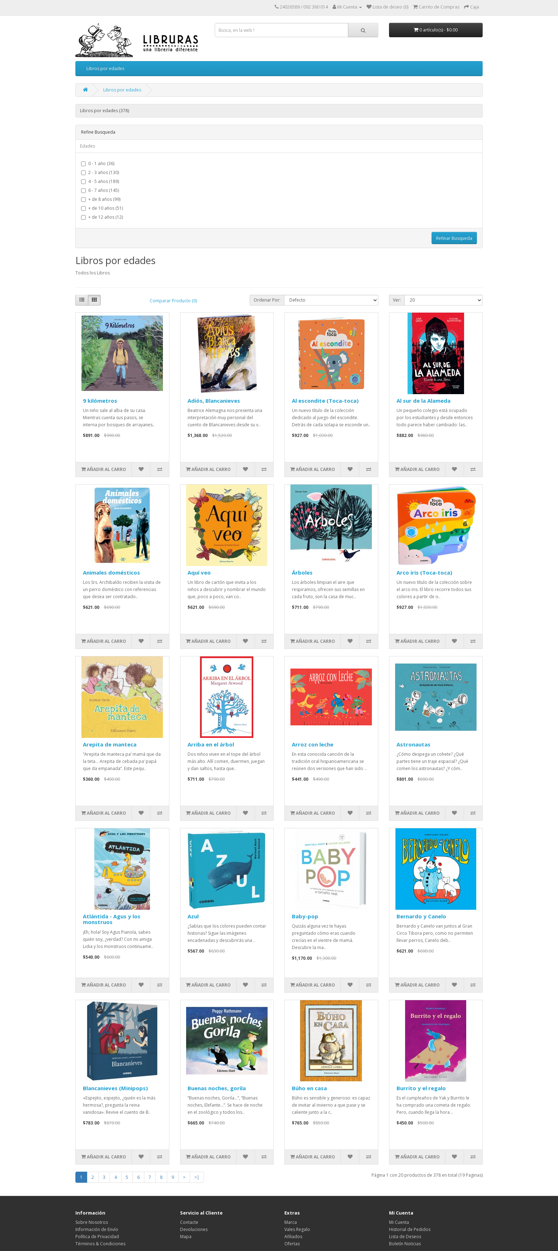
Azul (193, 916)
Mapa (185, 1236)
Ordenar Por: (267, 300)
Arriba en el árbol (211, 744)
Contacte (189, 1222)
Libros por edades (105, 68)
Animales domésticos (111, 572)
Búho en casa (309, 1088)
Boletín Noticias (405, 1244)
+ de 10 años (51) (102, 208)
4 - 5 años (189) (100, 181)
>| (196, 1177)
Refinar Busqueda (454, 238)
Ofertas (292, 1244)
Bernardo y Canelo (421, 916)
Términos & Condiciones (100, 1244)
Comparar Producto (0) (173, 301)
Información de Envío (96, 1229)
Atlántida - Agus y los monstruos (111, 919)
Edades (87, 146)
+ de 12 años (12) (102, 217)
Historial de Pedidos (409, 1229)
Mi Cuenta (399, 1222)
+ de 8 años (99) (100, 199)
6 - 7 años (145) (100, 190)
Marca (290, 1222)
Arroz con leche (312, 744)
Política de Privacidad (97, 1236)
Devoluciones (194, 1229)
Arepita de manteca (109, 744)
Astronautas (413, 744)
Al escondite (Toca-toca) (325, 400)
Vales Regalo (297, 1229)
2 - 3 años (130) (100, 172)
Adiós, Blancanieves (214, 400)
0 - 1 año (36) (97, 163)
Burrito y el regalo (421, 1088)
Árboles (302, 572)
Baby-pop (305, 916)
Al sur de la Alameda (423, 400)
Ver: (397, 300)
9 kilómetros (100, 400)
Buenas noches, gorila (217, 1088)
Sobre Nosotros (91, 1222)
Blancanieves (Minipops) (115, 1088)
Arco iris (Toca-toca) (424, 572)
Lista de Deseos (405, 1236)
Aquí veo (199, 572)
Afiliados (293, 1236)
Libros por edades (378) (104, 111)
